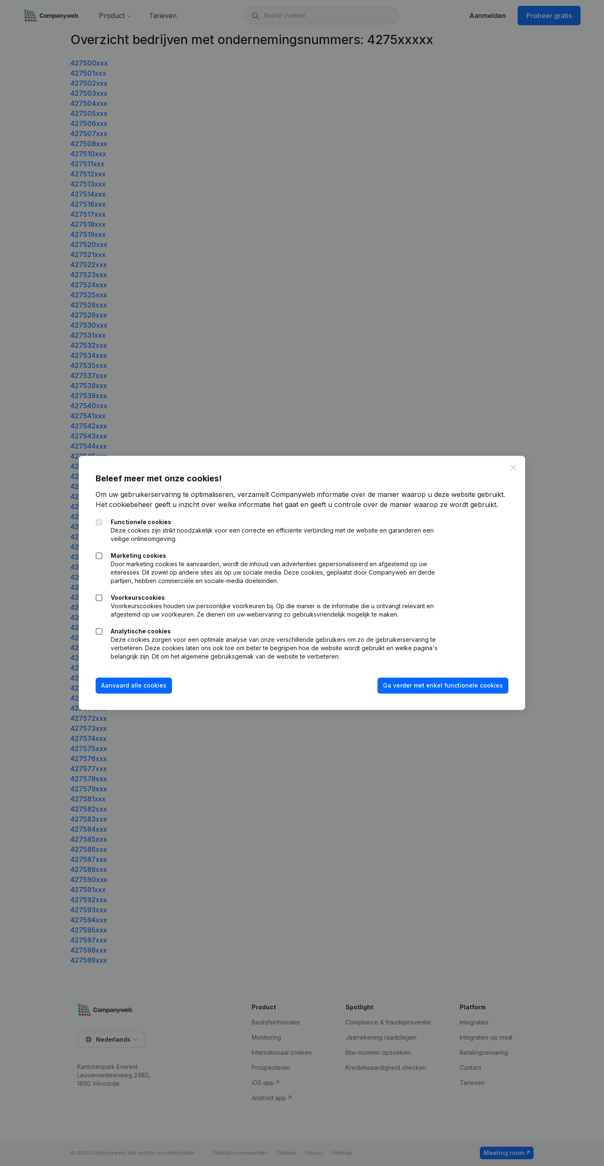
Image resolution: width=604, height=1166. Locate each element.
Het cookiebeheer (124, 504)
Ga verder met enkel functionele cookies (443, 685)
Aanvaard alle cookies (134, 685)
